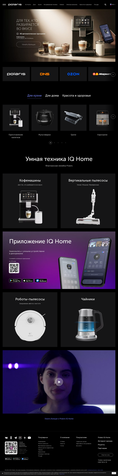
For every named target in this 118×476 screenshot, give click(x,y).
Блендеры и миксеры (43, 454)
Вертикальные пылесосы (44, 445)
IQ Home (28, 4)
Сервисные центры (81, 441)
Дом (34, 4)
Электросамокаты (71, 4)
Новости (62, 443)
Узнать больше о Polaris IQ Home (59, 419)
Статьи (62, 445)
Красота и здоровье (86, 4)
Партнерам (102, 448)
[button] (50, 56)
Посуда (96, 4)
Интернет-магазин (105, 441)
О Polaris (62, 441)
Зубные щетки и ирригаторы (46, 447)
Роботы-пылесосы (43, 443)
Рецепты (101, 445)
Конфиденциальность (92, 470)
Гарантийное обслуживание (83, 443)
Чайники (40, 450)
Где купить (79, 445)
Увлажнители (41, 452)
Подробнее (61, 474)
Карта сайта (100, 470)
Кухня (39, 4)
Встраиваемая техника (50, 4)
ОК (114, 473)
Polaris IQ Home (104, 437)
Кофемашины (41, 441)
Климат (62, 4)
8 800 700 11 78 (102, 462)
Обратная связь (105, 455)
